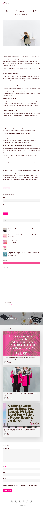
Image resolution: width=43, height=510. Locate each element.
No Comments (25, 14)
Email (4, 197)
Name (4, 466)
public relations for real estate (10, 175)
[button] (39, 2)
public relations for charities (10, 177)
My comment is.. (6, 448)
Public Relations (16, 179)
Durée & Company (16, 58)
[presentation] (11, 208)
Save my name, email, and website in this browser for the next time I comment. (21, 485)
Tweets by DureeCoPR (7, 304)
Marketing (27, 179)
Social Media (22, 179)
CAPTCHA (5, 204)
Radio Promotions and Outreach (13, 181)
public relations (6, 188)
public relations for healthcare (22, 177)
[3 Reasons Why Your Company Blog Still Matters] (32, 318)
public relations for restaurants (22, 175)
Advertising (32, 179)
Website (4, 478)
